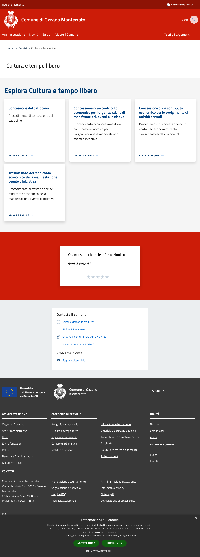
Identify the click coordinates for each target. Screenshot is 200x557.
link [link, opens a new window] (134, 535)
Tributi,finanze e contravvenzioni (120, 437)
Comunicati (157, 431)
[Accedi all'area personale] (180, 5)
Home (9, 48)
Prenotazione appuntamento (68, 481)
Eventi (154, 461)
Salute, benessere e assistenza (119, 450)
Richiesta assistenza (63, 500)
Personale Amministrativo (17, 456)
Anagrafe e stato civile (64, 424)
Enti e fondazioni (12, 443)
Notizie (154, 424)
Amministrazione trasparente (118, 481)
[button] (100, 551)
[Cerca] (193, 19)
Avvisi (153, 437)
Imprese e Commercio (64, 437)
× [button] (196, 518)
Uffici (5, 437)
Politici (6, 450)
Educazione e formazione (116, 424)
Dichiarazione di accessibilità (118, 500)
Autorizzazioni (109, 456)
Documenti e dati (12, 463)
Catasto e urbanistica (64, 443)
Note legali (107, 494)
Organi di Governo (13, 424)
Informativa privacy (112, 488)
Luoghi (154, 455)
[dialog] (100, 536)
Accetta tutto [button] (86, 543)
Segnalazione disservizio (66, 488)
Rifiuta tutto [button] (114, 542)
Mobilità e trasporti (62, 450)
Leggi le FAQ (58, 494)
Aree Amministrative (14, 431)
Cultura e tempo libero (64, 431)
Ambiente (106, 443)
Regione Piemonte (13, 4)
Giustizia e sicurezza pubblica (118, 430)
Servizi (23, 48)
